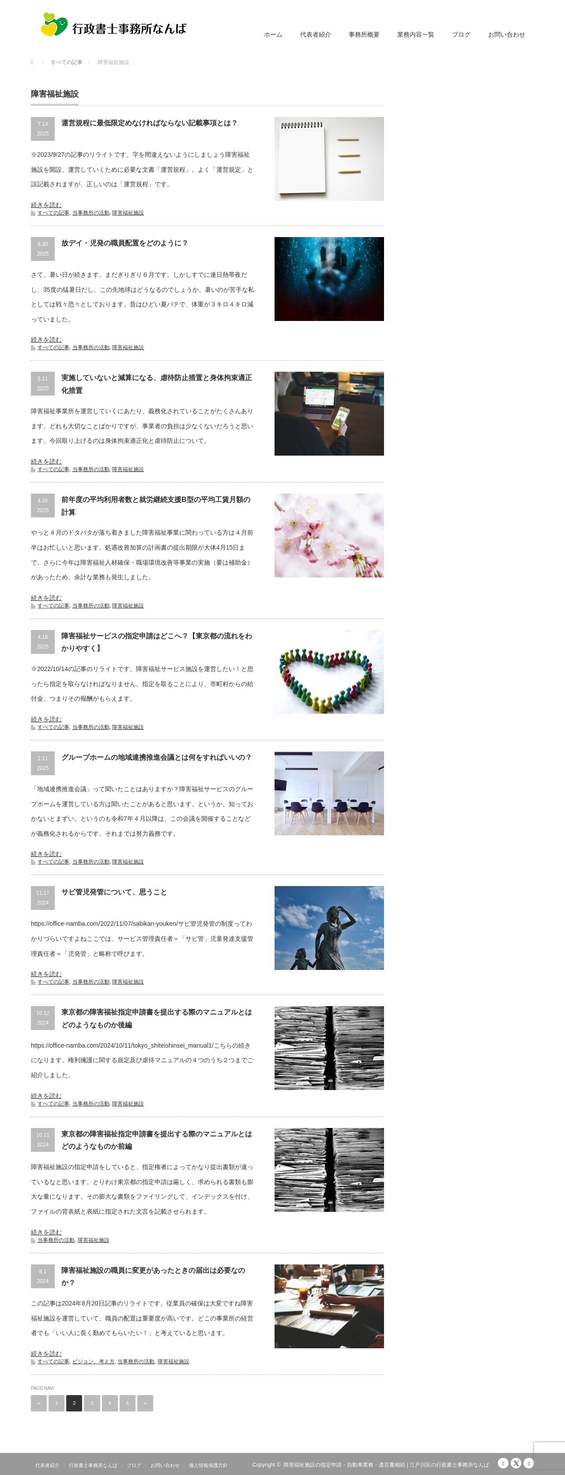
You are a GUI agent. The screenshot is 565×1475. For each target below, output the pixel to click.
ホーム (273, 34)
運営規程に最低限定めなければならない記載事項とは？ (149, 123)
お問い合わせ (506, 34)
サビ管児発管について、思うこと (114, 892)
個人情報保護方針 (208, 1465)
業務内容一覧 (415, 34)
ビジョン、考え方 (93, 1361)
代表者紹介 (315, 34)
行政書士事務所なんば (93, 1465)
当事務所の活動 (90, 213)
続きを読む (46, 204)
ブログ (461, 34)
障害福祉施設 (128, 213)
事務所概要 (364, 34)
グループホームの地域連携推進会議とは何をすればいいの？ (156, 757)
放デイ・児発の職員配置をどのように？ (124, 243)
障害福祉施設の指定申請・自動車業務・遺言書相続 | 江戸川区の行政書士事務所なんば (386, 1465)
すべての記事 (53, 213)
